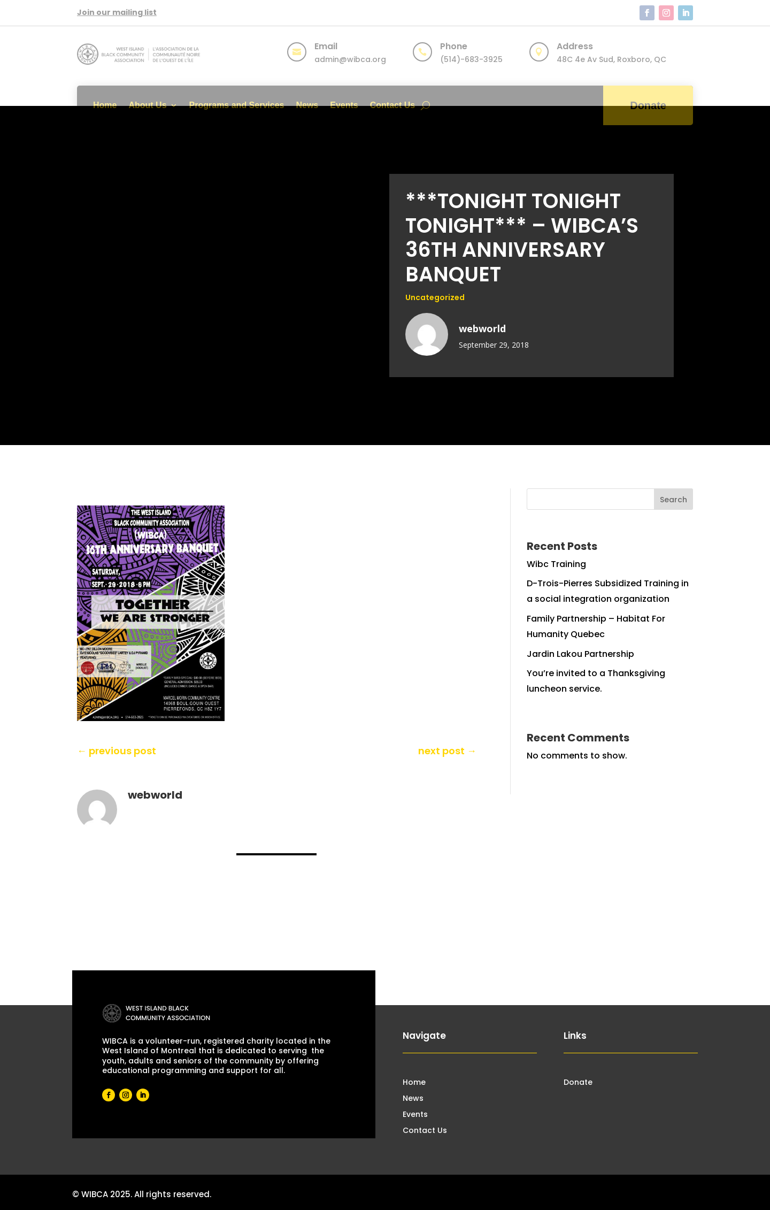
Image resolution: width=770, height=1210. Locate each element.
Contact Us (392, 105)
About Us (147, 105)
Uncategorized (435, 297)
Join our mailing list (117, 12)
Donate (648, 105)
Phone (453, 46)
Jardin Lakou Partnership (580, 654)
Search (673, 499)
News (307, 105)
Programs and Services (236, 105)
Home (105, 105)
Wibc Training (556, 564)
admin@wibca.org (350, 59)
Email (325, 46)
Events (344, 105)
